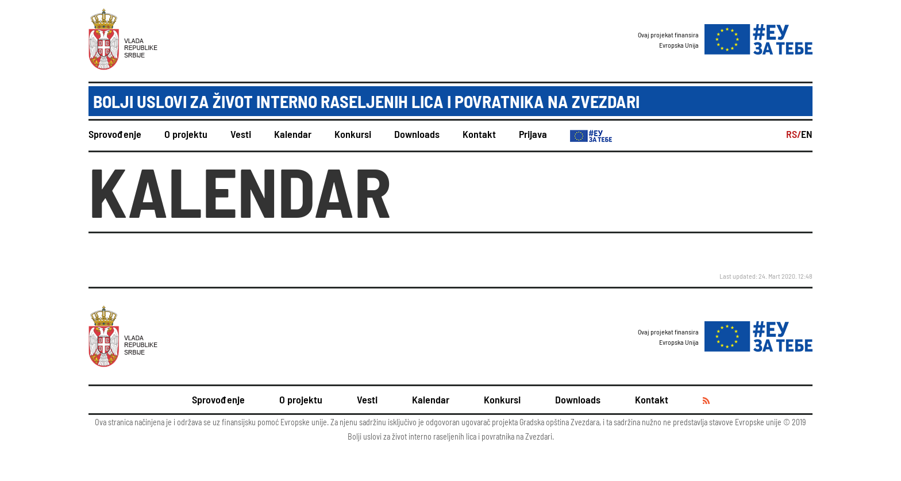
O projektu (185, 134)
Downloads (417, 134)
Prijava (533, 134)
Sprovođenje (114, 134)
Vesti (240, 134)
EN (807, 134)
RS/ (793, 134)
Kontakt (479, 134)
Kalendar (292, 134)
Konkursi (352, 134)
